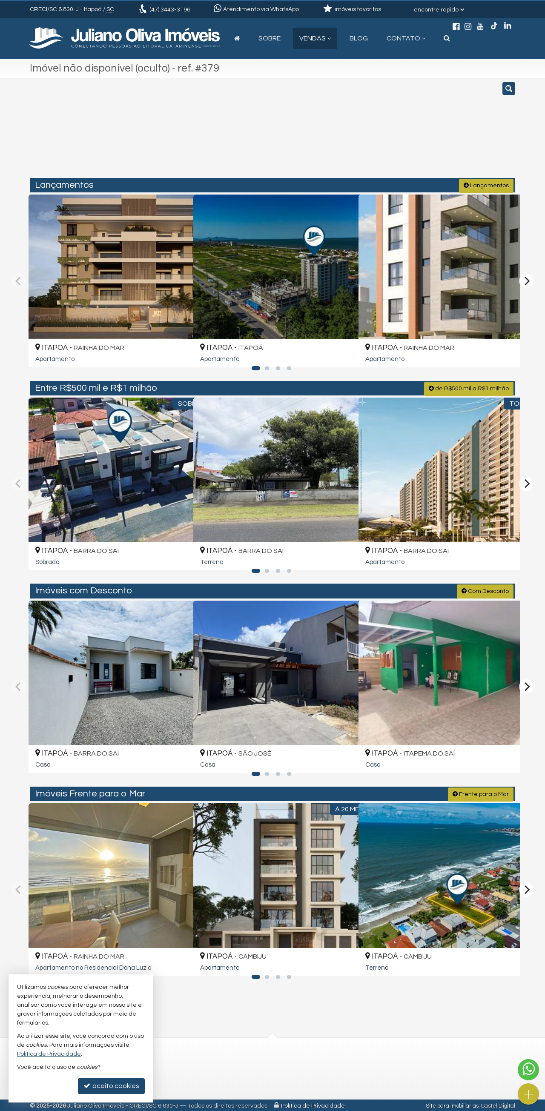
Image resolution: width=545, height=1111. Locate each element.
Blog (359, 38)
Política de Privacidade (313, 1105)
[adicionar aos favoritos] (176, 352)
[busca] (446, 38)
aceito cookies (111, 1085)
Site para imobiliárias (452, 1105)
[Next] (526, 280)
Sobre (269, 38)
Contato (406, 38)
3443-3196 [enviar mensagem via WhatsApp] (169, 10)
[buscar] (415, 132)
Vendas (315, 38)
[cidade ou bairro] (350, 132)
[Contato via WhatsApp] (528, 1069)
